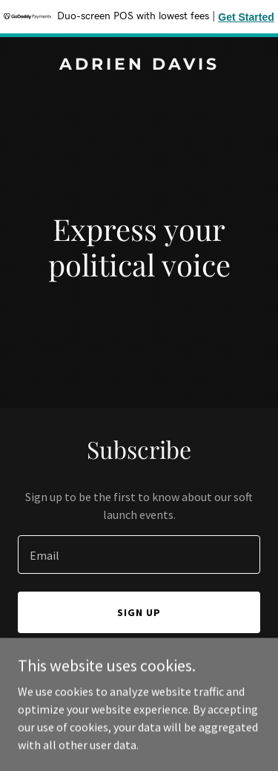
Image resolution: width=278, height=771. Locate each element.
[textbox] (139, 554)
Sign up (139, 612)
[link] (139, 65)
